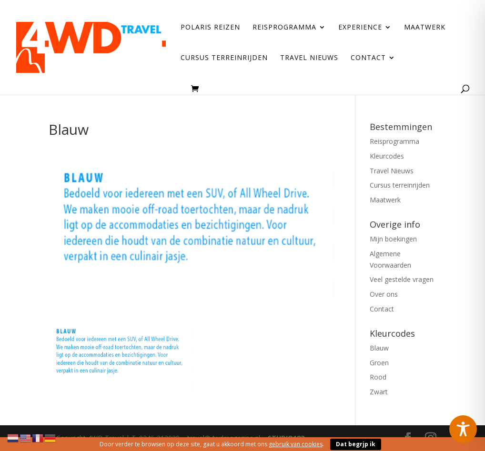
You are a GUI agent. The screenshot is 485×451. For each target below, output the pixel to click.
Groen (379, 362)
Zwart (379, 391)
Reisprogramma (284, 27)
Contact (368, 58)
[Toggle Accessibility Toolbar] (463, 429)
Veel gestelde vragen (402, 279)
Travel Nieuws (309, 58)
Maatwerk (424, 27)
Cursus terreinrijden (224, 58)
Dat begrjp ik (355, 444)
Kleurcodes (387, 155)
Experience (360, 27)
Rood (378, 376)
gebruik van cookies (296, 444)
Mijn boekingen (393, 238)
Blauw (379, 347)
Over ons (384, 294)
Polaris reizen (210, 27)
